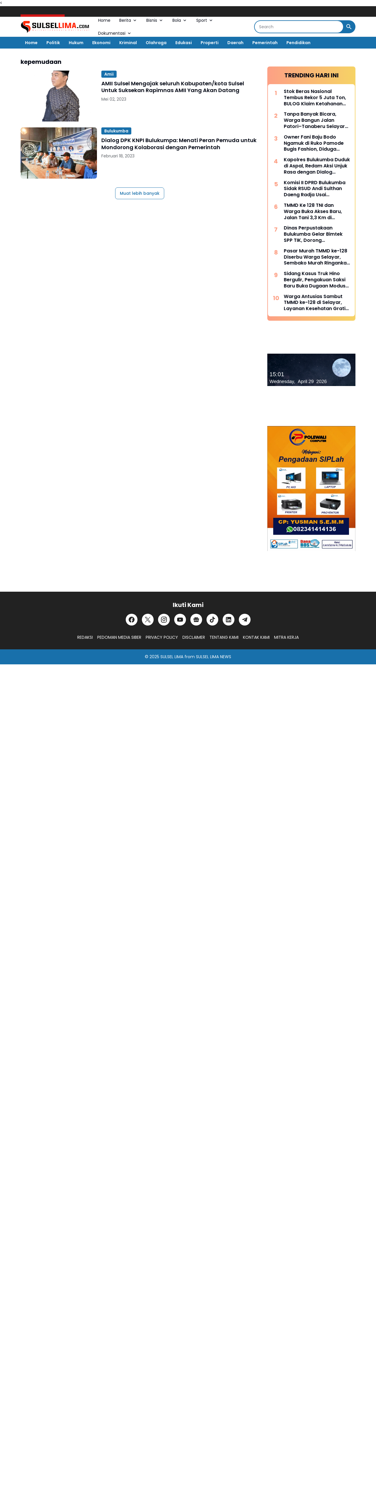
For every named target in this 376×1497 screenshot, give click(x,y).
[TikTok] (212, 620)
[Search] (299, 27)
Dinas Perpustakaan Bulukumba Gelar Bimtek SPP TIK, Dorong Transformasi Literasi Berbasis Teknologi (313, 234)
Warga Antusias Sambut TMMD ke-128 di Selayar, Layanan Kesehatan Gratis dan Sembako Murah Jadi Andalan (316, 303)
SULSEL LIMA (171, 657)
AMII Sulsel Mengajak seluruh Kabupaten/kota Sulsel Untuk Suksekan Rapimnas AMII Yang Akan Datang (172, 87)
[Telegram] (245, 620)
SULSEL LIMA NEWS (213, 657)
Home (104, 20)
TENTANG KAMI (224, 637)
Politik (53, 43)
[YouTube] (180, 620)
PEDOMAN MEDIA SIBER (119, 637)
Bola (179, 20)
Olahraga (156, 43)
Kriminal (128, 43)
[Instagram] (164, 620)
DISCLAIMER (193, 637)
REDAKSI (85, 637)
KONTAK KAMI (256, 637)
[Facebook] (131, 620)
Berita (128, 20)
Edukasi (183, 43)
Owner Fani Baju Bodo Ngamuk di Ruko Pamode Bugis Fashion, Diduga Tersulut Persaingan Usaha (316, 143)
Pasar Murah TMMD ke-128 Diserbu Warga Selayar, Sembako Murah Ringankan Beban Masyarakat (317, 257)
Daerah (235, 43)
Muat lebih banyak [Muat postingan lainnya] (140, 193)
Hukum (76, 43)
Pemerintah (265, 43)
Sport (205, 20)
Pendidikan (298, 43)
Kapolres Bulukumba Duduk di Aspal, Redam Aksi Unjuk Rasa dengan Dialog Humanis (317, 166)
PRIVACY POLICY (162, 637)
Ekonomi (101, 43)
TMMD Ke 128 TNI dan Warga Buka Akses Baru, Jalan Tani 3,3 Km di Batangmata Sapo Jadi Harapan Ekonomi (313, 211)
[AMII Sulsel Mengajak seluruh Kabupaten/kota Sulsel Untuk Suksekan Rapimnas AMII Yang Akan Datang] (59, 96)
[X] (148, 620)
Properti (210, 43)
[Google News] (196, 620)
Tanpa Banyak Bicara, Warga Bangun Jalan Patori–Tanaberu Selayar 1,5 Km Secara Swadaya (314, 120)
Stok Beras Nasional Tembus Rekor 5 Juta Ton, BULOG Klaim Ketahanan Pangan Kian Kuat (315, 98)
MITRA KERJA (286, 637)
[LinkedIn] (228, 620)
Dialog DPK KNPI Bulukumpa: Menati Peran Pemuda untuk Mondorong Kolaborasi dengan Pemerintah (178, 144)
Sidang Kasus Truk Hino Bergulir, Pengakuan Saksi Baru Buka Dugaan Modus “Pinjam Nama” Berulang (314, 280)
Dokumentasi (115, 33)
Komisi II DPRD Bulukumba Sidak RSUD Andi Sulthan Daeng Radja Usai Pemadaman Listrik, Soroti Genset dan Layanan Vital (315, 189)
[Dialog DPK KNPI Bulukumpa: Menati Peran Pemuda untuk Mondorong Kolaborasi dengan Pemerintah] (59, 152)
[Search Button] (349, 27)
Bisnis (155, 20)
